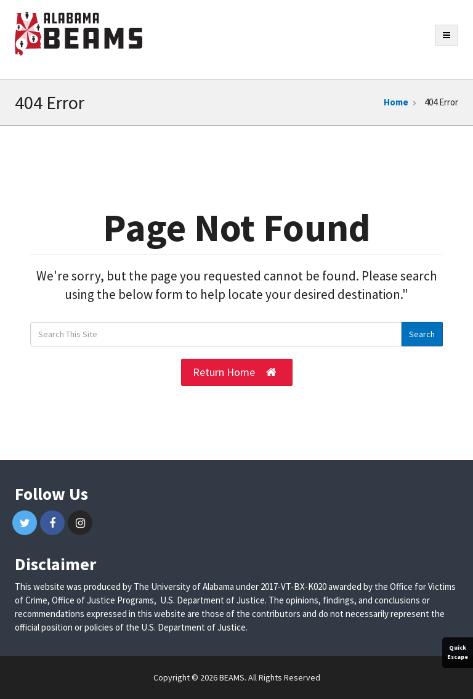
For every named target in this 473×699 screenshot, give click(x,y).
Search (422, 334)
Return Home (235, 372)
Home (396, 102)
